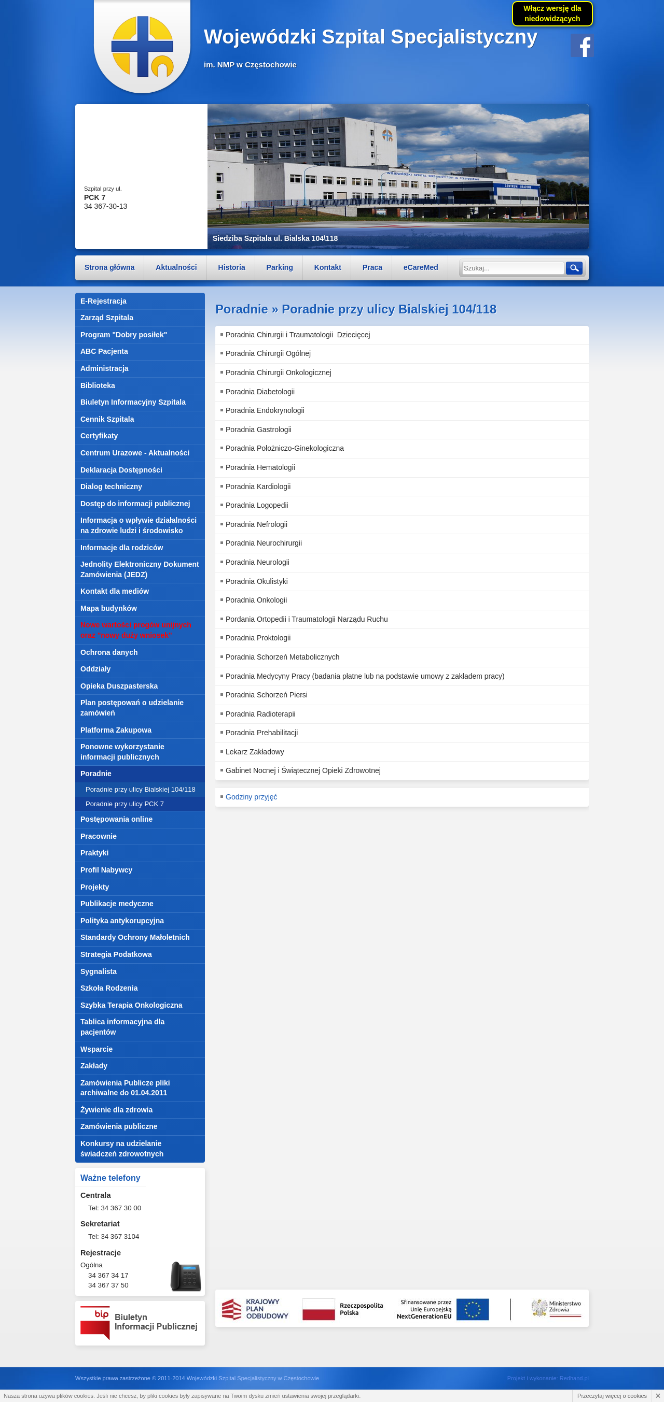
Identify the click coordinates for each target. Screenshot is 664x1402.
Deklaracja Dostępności (121, 470)
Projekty (94, 887)
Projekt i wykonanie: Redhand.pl (548, 1378)
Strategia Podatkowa (116, 954)
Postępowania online (116, 819)
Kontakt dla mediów (114, 591)
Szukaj (574, 268)
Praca (372, 267)
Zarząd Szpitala (106, 317)
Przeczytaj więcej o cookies (612, 1396)
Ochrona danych (108, 652)
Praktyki (94, 853)
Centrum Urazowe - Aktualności (134, 453)
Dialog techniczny (111, 486)
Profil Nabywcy (106, 870)
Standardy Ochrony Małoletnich (135, 937)
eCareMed (421, 267)
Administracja (104, 368)
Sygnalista (98, 971)
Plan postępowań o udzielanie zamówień (132, 707)
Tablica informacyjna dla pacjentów (122, 1027)
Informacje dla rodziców (121, 547)
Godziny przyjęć (252, 797)
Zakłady (93, 1066)
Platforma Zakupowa (115, 730)
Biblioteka (97, 385)
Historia (231, 267)
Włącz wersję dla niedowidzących (552, 13)
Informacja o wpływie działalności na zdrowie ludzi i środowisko (138, 525)
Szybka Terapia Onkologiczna (131, 1005)
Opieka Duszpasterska (119, 686)
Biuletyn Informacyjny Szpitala (133, 402)
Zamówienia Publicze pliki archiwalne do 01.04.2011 (125, 1088)
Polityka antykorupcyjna (122, 921)
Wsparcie (96, 1049)
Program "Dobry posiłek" (123, 335)
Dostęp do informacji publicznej (135, 503)
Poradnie (96, 773)
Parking (280, 267)
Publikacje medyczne (117, 903)
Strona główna (109, 267)
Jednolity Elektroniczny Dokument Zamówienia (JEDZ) (139, 569)
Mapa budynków (108, 608)
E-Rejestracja (103, 301)
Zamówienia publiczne (119, 1126)
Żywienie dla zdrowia (116, 1110)
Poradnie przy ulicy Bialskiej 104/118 (141, 789)
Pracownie (98, 836)
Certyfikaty (99, 436)
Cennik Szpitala (107, 419)
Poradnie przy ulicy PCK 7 (125, 804)
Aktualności (176, 267)
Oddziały (95, 669)
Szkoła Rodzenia (108, 988)
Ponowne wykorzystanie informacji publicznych (122, 751)
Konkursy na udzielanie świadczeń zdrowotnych (121, 1148)
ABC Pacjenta (104, 351)
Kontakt (327, 267)
